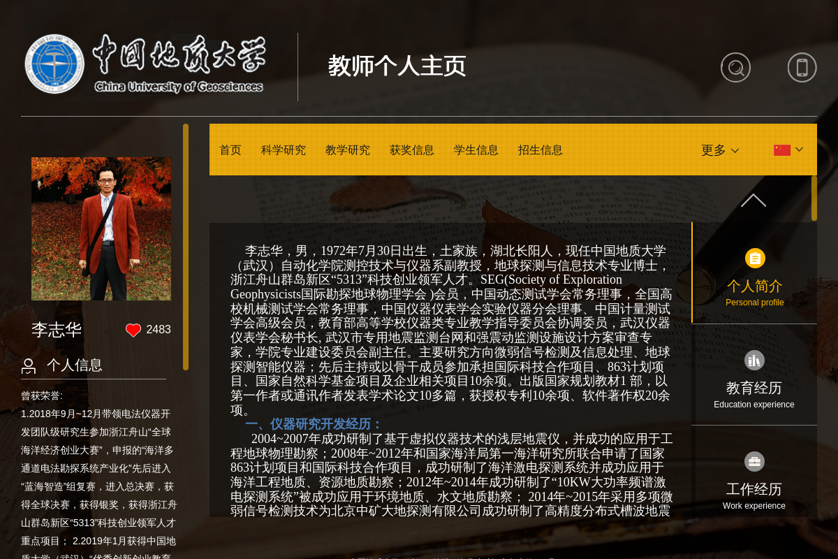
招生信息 (540, 150)
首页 (230, 150)
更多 (713, 150)
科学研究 (283, 150)
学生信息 (476, 150)
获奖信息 (412, 150)
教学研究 (347, 150)
